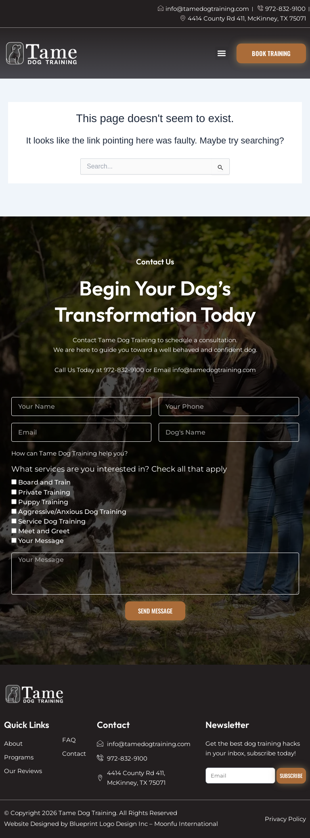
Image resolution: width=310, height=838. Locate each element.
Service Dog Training (52, 521)
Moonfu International (186, 824)
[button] (221, 53)
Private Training (44, 492)
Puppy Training (43, 502)
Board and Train (44, 482)
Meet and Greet (44, 531)
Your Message (41, 541)
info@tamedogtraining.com (214, 370)
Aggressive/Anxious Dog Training (72, 512)
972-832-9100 (124, 370)
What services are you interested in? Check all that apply (119, 469)
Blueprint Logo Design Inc (108, 824)
